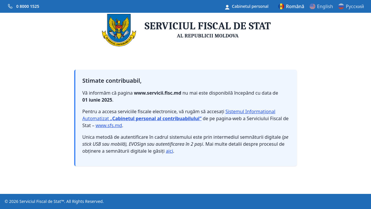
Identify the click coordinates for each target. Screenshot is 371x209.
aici (169, 151)
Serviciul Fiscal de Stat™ (41, 201)
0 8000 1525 (27, 6)
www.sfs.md (109, 125)
